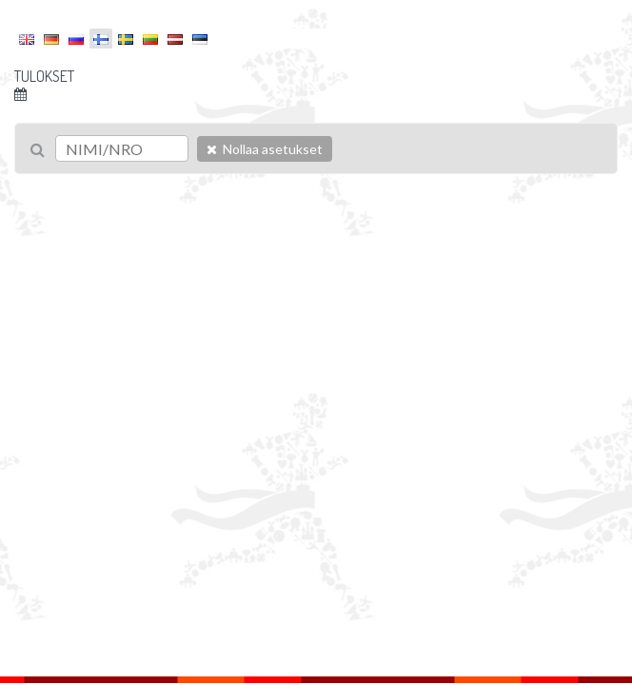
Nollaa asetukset (265, 149)
